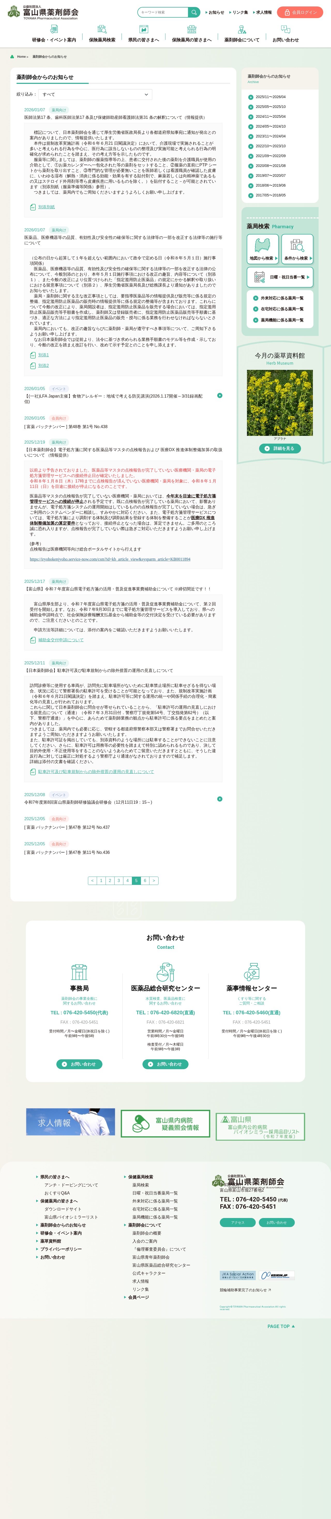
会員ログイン (304, 12)
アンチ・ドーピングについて (71, 1185)
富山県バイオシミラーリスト (71, 1217)
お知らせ (216, 12)
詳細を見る (284, 448)
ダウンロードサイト (63, 1209)
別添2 (39, 366)
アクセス (238, 1237)
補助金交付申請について (57, 640)
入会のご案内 (144, 1241)
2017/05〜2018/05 (271, 196)
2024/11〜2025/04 (271, 117)
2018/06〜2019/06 (271, 186)
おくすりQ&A (57, 1193)
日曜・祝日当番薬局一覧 (155, 1193)
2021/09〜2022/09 (271, 156)
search (198, 12)
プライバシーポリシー (61, 1249)
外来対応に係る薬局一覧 (282, 298)
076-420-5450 (79, 1013)
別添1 (39, 355)
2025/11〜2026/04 (271, 97)
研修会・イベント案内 (61, 1233)
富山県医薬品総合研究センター (161, 1265)
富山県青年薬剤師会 (151, 1257)
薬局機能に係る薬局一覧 (282, 320)
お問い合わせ (83, 1064)
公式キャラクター (149, 1273)
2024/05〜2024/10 (271, 127)
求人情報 (263, 12)
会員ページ (138, 1297)
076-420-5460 (251, 1013)
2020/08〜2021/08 (271, 166)
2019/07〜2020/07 (271, 176)
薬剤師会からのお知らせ (50, 57)
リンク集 (239, 12)
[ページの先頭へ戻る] (165, 1326)
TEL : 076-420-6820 (165, 1013)
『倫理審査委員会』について (159, 1249)
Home (21, 57)
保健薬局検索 (140, 1177)
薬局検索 (140, 1185)
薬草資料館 (50, 1241)
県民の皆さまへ (54, 1177)
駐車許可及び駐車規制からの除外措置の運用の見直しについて (92, 772)
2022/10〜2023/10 (271, 146)
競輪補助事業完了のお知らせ (243, 1290)
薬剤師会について (144, 1225)
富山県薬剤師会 (44, 12)
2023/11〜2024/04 (271, 137)
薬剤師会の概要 (146, 1233)
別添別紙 (42, 207)
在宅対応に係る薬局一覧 (282, 309)
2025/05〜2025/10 (271, 107)
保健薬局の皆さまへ (59, 1201)
